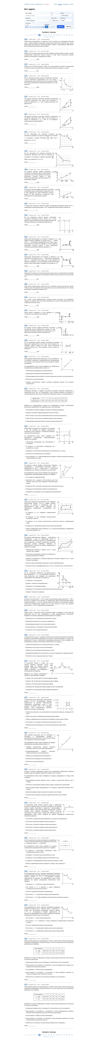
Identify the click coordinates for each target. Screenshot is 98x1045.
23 (47, 37)
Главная (26, 4)
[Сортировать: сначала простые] (32, 23)
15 (56, 35)
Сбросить (69, 26)
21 (72, 35)
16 (59, 35)
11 (46, 35)
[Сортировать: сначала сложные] (33, 23)
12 (48, 35)
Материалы (38, 4)
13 (51, 35)
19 (66, 35)
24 (50, 37)
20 (69, 35)
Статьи (32, 4)
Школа (47, 4)
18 (64, 35)
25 (52, 37)
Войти (72, 4)
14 (54, 35)
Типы (55, 4)
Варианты (66, 4)
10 (43, 35)
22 (45, 37)
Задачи (60, 4)
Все (46, 26)
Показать (60, 26)
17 (61, 35)
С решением (52, 26)
